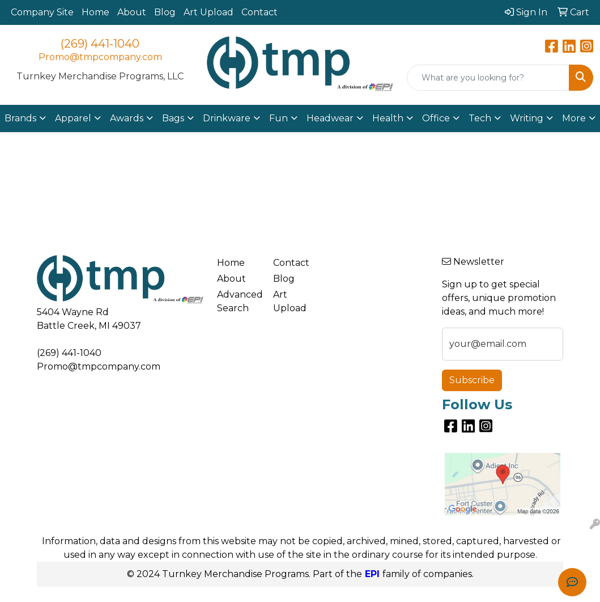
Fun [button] (278, 118)
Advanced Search (238, 301)
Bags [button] (173, 118)
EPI (372, 574)
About (131, 12)
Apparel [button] (73, 118)
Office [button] (436, 118)
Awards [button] (126, 118)
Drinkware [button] (226, 118)
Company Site (42, 12)
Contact (259, 12)
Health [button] (387, 118)
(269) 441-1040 (100, 43)
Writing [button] (526, 118)
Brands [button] (20, 118)
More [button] (574, 118)
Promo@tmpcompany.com (100, 57)
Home (95, 12)
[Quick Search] (488, 78)
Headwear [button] (330, 118)
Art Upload (208, 12)
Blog (165, 12)
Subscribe (472, 380)
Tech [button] (480, 118)
